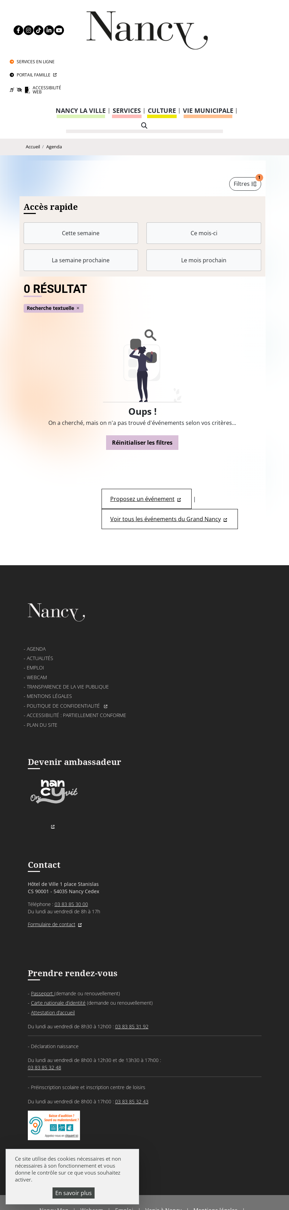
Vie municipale (208, 67)
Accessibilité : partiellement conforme (76, 672)
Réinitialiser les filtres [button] (142, 400)
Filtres (247, 139)
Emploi (35, 625)
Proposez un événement (143, 456)
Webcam (37, 635)
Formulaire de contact (51, 882)
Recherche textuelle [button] (53, 265)
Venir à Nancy (163, 1169)
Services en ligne (248, 13)
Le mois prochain (203, 217)
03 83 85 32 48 (44, 1025)
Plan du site (42, 682)
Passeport (42, 951)
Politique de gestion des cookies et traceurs (160, 1186)
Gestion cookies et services (144, 1194)
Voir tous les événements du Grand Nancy (166, 476)
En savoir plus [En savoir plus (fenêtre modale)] (73, 1193)
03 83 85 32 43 (131, 1059)
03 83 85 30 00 (71, 862)
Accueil (33, 103)
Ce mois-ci (203, 190)
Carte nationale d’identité (58, 961)
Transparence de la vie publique (68, 644)
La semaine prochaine (81, 217)
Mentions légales (49, 654)
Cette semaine (80, 190)
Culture (162, 67)
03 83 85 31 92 (131, 984)
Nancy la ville (81, 67)
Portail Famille (246, 28)
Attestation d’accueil (53, 970)
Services (127, 67)
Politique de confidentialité (64, 663)
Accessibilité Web (252, 46)
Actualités (40, 615)
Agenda (54, 103)
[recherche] (144, 82)
